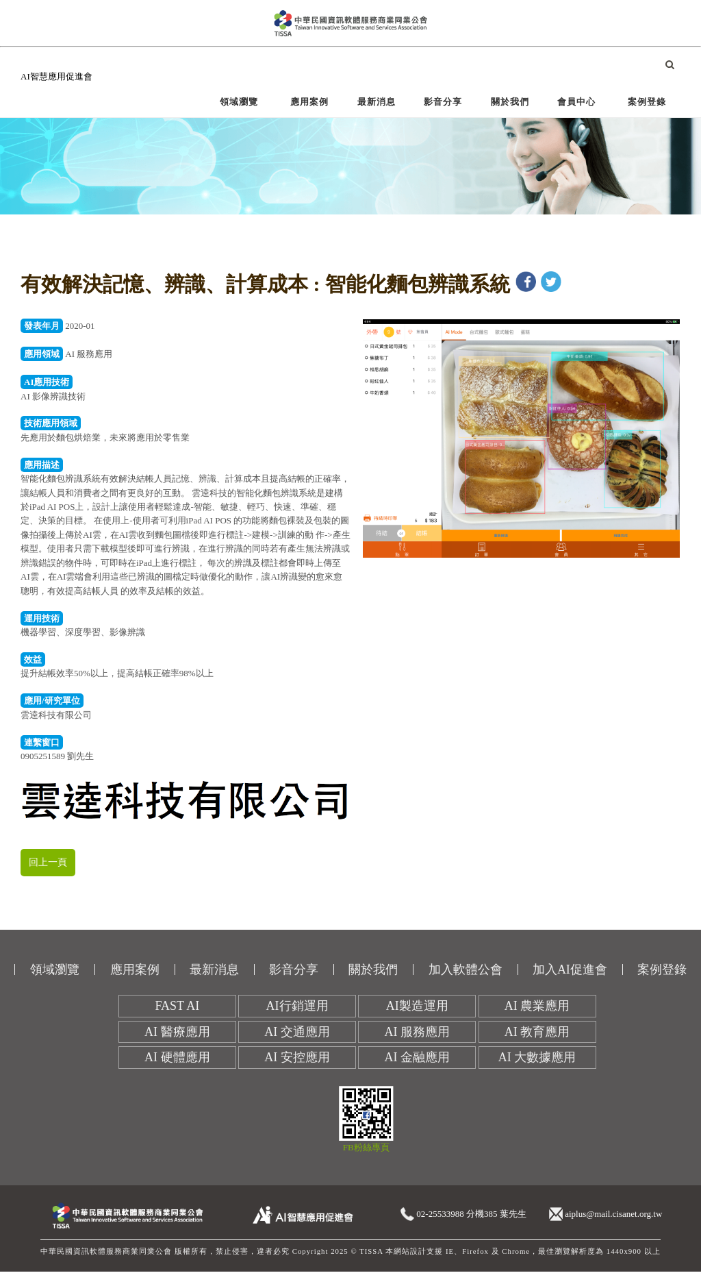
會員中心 (576, 102)
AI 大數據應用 (537, 1058)
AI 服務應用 (417, 1032)
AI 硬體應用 (177, 1058)
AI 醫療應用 (177, 1032)
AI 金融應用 (417, 1058)
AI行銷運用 (297, 1007)
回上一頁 (49, 863)
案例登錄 (647, 102)
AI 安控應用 (297, 1058)
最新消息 (376, 102)
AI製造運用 (417, 1007)
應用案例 (309, 102)
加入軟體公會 (465, 970)
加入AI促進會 (570, 970)
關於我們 (510, 102)
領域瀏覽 (239, 102)
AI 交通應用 (297, 1032)
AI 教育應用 (537, 1032)
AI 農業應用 (537, 1007)
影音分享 (443, 102)
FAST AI (177, 1007)
